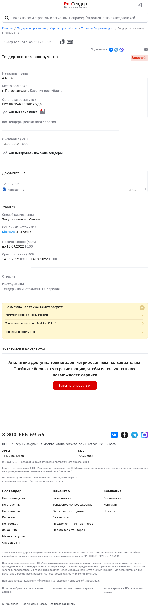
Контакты (111, 505)
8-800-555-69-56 (23, 436)
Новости (110, 512)
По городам (10, 525)
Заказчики (10, 531)
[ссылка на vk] (114, 435)
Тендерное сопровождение (72, 505)
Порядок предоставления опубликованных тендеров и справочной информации (51, 581)
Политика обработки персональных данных (23, 591)
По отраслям (11, 505)
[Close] (142, 308)
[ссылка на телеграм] (134, 435)
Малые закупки (13, 537)
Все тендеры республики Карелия (29, 123)
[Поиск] (6, 19)
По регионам (11, 512)
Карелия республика (46, 92)
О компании (112, 499)
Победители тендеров (69, 531)
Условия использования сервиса (73, 589)
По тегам (8, 518)
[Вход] (140, 5)
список (108, 593)
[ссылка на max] (144, 435)
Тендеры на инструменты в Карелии (31, 290)
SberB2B (9, 233)
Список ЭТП (11, 543)
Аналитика (61, 518)
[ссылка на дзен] (124, 435)
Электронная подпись (69, 512)
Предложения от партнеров (73, 525)
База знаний (62, 499)
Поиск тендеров (13, 499)
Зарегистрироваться (75, 386)
